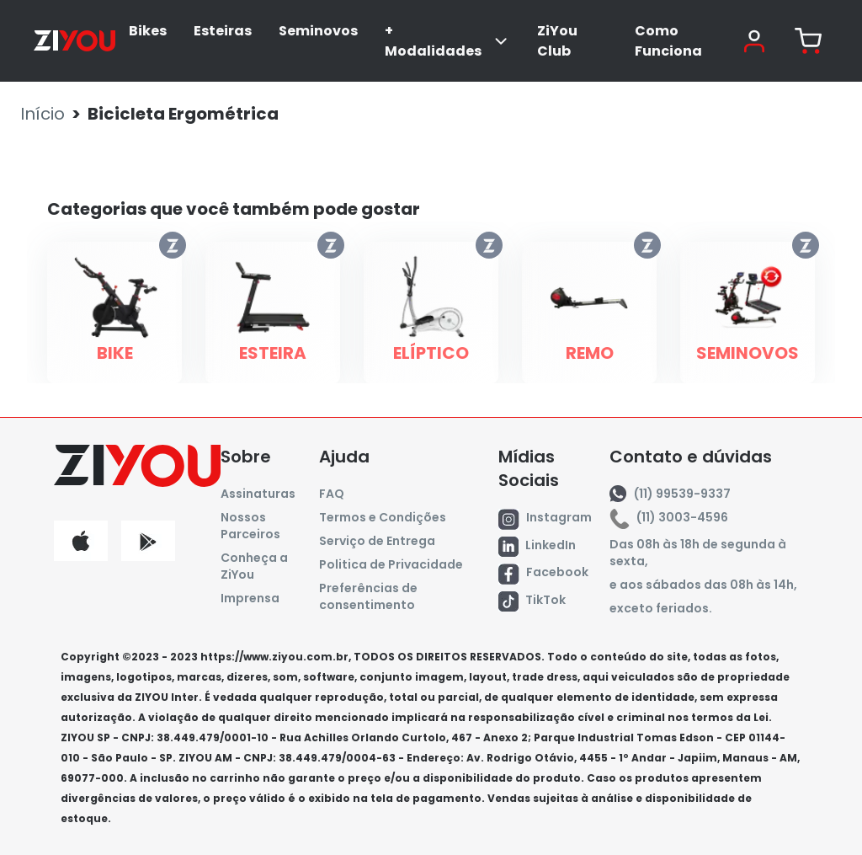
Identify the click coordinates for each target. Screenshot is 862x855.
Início (42, 114)
